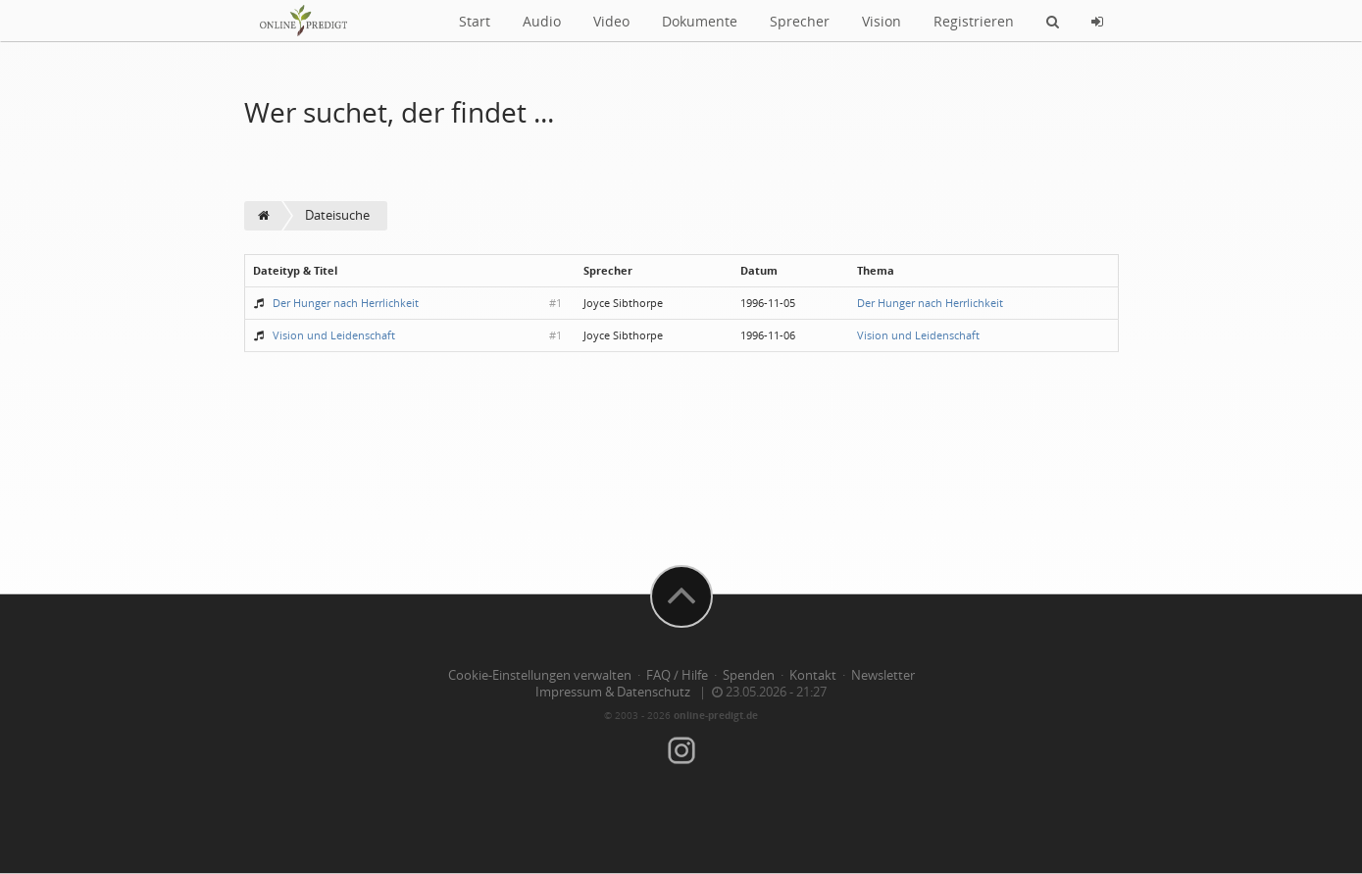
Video (611, 21)
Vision (881, 21)
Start (474, 21)
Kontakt (812, 675)
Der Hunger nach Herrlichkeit (346, 302)
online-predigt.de (716, 715)
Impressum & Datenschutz (612, 692)
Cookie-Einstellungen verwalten (539, 675)
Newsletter (883, 675)
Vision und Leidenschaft (334, 335)
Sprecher (800, 21)
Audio (542, 21)
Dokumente (699, 21)
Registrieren (973, 21)
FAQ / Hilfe (677, 675)
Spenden (749, 675)
